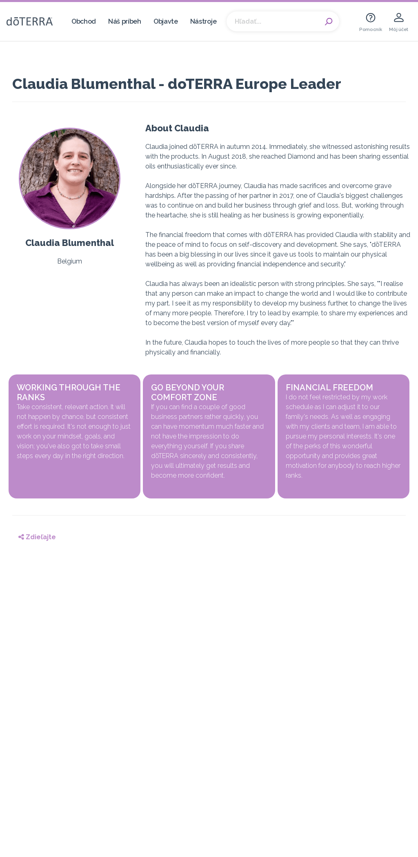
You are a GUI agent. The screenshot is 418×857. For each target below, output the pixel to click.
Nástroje (203, 21)
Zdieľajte (37, 537)
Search (329, 21)
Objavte (165, 21)
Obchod (83, 21)
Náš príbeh (124, 21)
